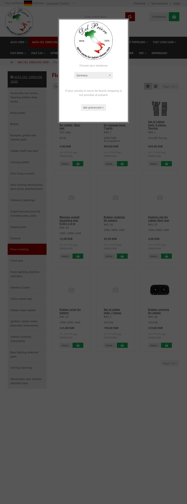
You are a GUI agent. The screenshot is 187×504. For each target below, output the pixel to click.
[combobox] (93, 75)
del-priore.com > (93, 107)
